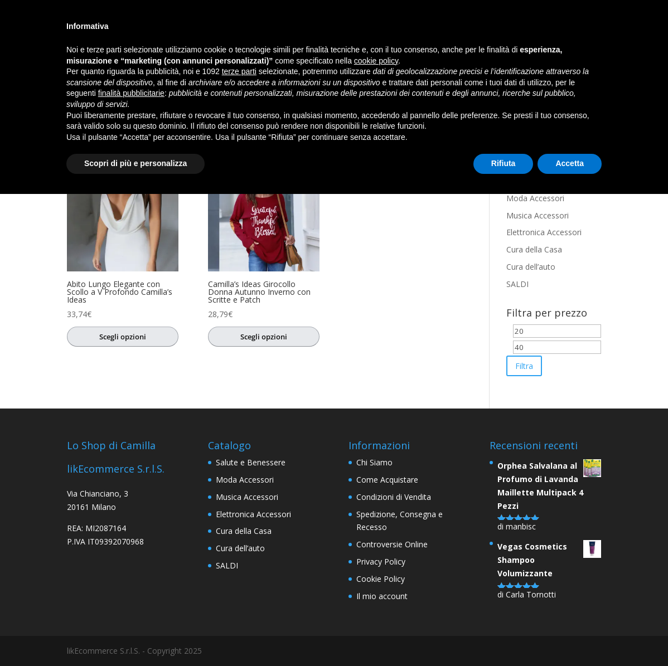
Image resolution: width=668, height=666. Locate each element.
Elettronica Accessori (544, 232)
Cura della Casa (534, 249)
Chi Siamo (374, 462)
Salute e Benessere (250, 462)
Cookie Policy (380, 578)
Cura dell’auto (530, 266)
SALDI (517, 284)
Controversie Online (392, 544)
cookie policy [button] (376, 60)
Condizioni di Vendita (393, 497)
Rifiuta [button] (503, 163)
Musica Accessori (537, 215)
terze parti (239, 71)
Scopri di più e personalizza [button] (135, 163)
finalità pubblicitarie (131, 93)
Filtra (524, 366)
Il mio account (382, 596)
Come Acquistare (387, 479)
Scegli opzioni (122, 337)
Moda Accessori (535, 198)
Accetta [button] (569, 163)
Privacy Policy (380, 561)
